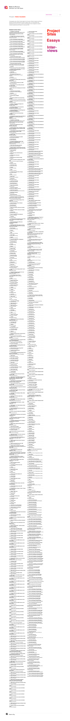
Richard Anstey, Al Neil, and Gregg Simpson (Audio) (34, 452)
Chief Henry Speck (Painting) (13, 181)
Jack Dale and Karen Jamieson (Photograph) (16, 680)
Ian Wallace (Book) (16, 105)
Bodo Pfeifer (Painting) (12, 287)
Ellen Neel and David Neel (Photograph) (15, 427)
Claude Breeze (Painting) (15, 203)
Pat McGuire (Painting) (12, 167)
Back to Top (14, 714)
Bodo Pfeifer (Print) (12, 290)
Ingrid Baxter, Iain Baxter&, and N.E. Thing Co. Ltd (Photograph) (34, 260)
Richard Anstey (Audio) (30, 457)
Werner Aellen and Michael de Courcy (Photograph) (34, 657)
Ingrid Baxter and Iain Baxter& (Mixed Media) (33, 415)
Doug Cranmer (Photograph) (15, 343)
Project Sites (54, 32)
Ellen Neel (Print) (11, 230)
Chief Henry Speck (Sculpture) (13, 177)
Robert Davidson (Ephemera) (16, 457)
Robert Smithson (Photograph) (31, 221)
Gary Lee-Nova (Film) (30, 288)
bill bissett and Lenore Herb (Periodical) (15, 195)
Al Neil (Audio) (29, 480)
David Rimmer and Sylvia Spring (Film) (33, 291)
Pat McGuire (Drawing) (12, 163)
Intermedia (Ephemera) (12, 139)
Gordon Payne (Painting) (31, 366)
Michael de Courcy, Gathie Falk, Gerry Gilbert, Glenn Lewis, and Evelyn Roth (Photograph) (35, 666)
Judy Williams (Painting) (31, 341)
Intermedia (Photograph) (13, 93)
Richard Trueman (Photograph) (32, 382)
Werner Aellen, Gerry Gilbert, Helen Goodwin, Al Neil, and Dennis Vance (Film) (17, 37)
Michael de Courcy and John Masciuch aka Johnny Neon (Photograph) (35, 561)
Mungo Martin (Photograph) (17, 226)
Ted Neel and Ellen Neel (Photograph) (15, 145)
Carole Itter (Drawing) (33, 270)
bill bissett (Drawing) (30, 348)
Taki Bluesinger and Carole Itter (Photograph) (34, 263)
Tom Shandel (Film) (30, 293)
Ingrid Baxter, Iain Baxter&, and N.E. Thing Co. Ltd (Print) (34, 257)
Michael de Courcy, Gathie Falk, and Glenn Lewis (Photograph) (34, 615)
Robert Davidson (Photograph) (16, 348)
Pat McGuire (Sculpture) (13, 170)
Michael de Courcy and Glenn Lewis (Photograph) (35, 556)
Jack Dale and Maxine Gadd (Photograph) (34, 189)
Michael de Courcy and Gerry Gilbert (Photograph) (34, 519)
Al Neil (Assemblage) (14, 463)
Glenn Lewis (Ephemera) (13, 77)
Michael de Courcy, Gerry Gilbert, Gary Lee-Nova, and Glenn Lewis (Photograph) (35, 529)
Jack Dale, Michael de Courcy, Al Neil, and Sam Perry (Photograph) (34, 210)
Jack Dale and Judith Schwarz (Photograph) (15, 529)
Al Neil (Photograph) (12, 472)
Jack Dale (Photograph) (17, 69)
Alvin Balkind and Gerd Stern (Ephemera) (15, 505)
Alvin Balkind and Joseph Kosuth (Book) (16, 108)
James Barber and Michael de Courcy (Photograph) (35, 559)
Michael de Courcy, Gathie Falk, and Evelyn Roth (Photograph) (34, 606)
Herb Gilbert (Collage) (30, 398)
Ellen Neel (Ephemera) (17, 391)
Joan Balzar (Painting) (12, 510)
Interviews (54, 49)
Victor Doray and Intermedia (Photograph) (15, 91)
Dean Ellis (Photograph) (32, 207)
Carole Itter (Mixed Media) (31, 282)
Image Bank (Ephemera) (12, 72)
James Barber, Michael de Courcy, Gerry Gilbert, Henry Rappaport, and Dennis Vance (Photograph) (35, 532)
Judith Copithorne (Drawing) (15, 507)
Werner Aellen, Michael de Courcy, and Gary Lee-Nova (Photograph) (34, 632)
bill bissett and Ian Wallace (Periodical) (15, 188)
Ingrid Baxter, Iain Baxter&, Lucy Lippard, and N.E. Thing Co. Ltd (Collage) (34, 250)
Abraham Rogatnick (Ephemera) (16, 137)
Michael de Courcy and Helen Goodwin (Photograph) (17, 39)
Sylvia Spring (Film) (30, 417)
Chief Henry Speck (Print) (13, 165)
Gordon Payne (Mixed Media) (31, 344)
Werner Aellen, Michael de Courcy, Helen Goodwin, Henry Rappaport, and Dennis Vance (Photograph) (16, 64)
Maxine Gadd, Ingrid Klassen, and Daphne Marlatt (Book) (15, 276)
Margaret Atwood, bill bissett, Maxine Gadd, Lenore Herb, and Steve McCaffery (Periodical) (16, 197)
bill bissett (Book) (13, 186)
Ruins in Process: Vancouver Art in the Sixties (14, 7)
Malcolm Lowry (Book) (16, 273)
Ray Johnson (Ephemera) (16, 125)
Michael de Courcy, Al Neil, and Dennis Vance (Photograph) (33, 568)
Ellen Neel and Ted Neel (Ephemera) (16, 444)
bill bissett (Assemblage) (12, 294)
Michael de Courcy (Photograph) (32, 502)
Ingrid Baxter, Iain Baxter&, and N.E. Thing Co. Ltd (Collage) (34, 237)
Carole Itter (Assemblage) (31, 335)
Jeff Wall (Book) (31, 213)
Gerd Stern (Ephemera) (17, 128)
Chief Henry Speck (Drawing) (13, 228)
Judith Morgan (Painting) (12, 179)
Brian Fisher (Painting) (12, 244)
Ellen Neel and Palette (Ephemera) (17, 381)
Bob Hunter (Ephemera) (34, 396)
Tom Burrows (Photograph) (31, 227)
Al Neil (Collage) (12, 494)
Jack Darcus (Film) (30, 298)
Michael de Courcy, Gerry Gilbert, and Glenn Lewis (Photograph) (33, 663)
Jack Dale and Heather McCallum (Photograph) (17, 654)
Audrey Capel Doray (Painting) (13, 327)
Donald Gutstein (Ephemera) (33, 201)
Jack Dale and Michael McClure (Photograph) (35, 151)
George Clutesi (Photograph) (13, 212)
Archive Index (60, 14)
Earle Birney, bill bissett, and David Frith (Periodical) (16, 190)
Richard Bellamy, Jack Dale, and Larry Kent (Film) (34, 301)
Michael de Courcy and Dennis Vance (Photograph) (34, 526)
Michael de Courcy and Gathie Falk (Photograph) (34, 554)
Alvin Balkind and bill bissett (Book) (17, 111)
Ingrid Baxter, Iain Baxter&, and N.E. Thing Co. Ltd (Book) (16, 75)
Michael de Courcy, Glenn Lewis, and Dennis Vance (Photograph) (34, 645)
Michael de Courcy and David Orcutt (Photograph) (34, 500)
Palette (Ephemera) (17, 378)
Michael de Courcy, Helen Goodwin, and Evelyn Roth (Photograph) (16, 54)
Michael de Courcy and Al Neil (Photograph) (34, 540)
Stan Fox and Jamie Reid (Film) (32, 284)
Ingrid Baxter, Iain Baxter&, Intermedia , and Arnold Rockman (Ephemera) (16, 142)
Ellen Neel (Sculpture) (12, 372)
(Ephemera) (17, 438)
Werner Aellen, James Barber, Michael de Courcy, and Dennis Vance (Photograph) (35, 538)
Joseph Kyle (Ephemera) (16, 83)
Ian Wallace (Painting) (30, 487)
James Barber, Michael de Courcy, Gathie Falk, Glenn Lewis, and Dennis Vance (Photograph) (35, 535)
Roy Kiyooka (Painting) (14, 301)
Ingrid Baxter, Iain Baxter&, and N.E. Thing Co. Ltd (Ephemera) (34, 485)
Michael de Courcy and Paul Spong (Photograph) (34, 507)
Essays (54, 40)
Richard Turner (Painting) (13, 296)
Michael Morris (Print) (12, 265)
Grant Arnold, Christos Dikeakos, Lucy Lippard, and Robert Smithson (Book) (35, 218)
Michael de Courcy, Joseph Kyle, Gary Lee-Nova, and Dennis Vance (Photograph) (35, 637)
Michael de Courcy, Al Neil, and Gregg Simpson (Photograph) (33, 660)
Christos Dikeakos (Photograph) (34, 203)
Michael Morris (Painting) (13, 260)
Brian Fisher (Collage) (12, 217)
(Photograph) (12, 151)
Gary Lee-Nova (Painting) (13, 251)
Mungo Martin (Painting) (16, 172)
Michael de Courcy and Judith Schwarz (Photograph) (35, 618)
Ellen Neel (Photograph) (17, 148)
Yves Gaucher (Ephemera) (31, 490)
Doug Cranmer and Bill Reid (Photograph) (17, 340)
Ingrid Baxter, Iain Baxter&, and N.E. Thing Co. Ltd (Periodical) (34, 492)
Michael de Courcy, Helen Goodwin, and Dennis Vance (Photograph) (16, 49)
